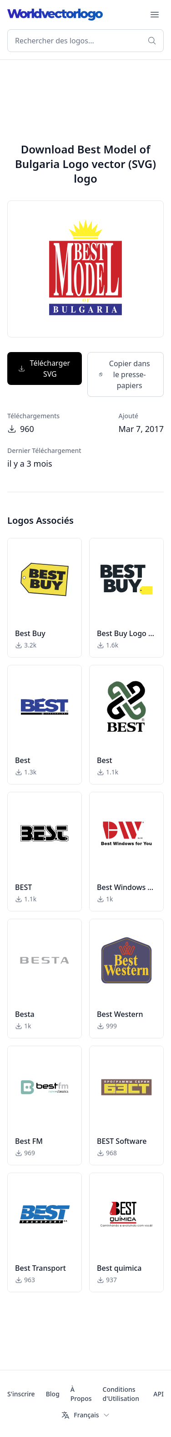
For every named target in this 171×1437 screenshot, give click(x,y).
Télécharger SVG (44, 368)
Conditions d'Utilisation (121, 1394)
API (158, 1394)
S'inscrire (21, 1394)
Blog (53, 1394)
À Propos (81, 1394)
